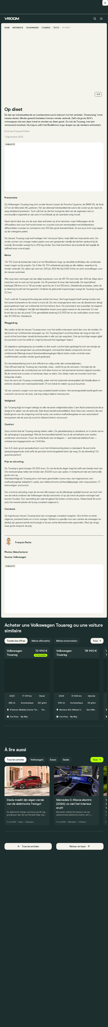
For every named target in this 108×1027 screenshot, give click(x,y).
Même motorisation (66, 640)
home (7, 27)
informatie (18, 27)
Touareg (45, 27)
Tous (97, 640)
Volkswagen (32, 27)
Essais (53, 759)
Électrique (30, 822)
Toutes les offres (16, 640)
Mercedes (72, 822)
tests (56, 27)
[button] (27, 652)
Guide (66, 759)
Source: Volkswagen (15, 557)
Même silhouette (41, 640)
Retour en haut (80, 846)
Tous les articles (15, 759)
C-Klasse (82, 822)
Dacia (21, 822)
